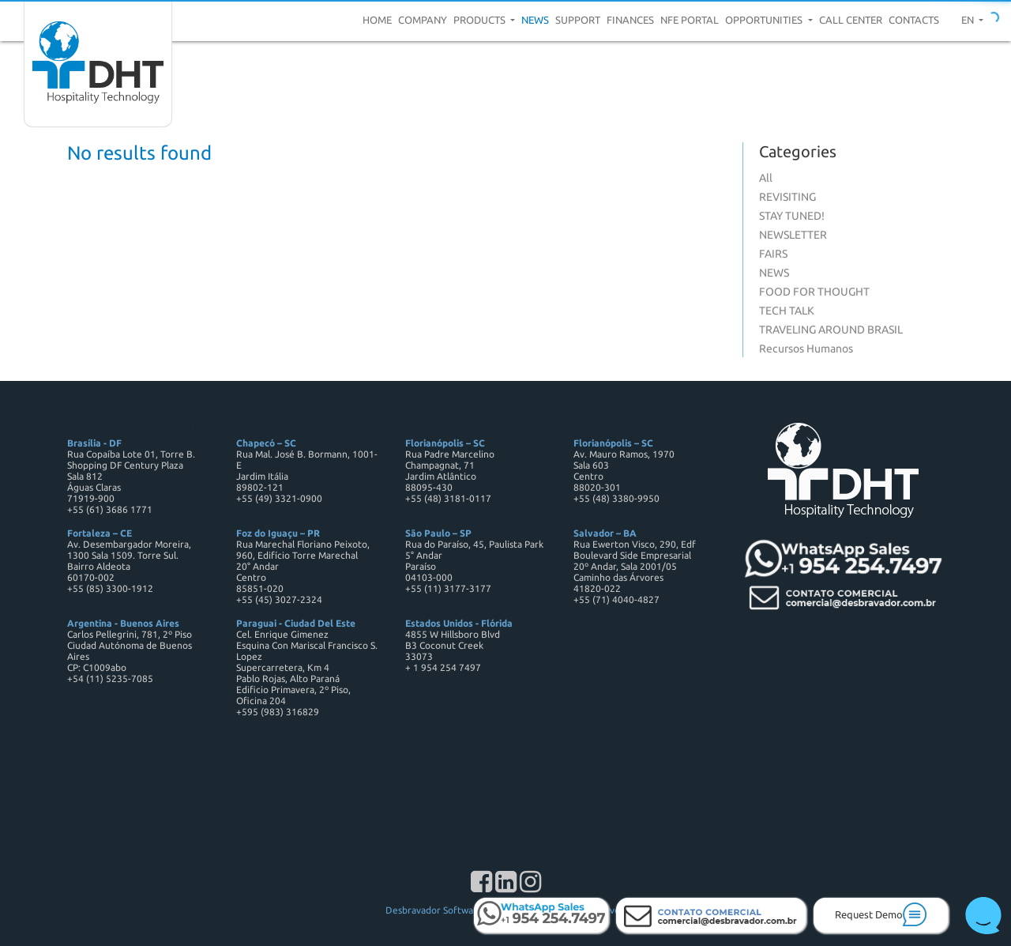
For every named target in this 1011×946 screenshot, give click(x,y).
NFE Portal (689, 19)
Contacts (914, 19)
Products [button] (480, 19)
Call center (850, 19)
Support (577, 19)
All (765, 177)
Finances (630, 19)
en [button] (968, 19)
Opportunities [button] (765, 19)
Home (377, 19)
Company (422, 19)
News (535, 19)
